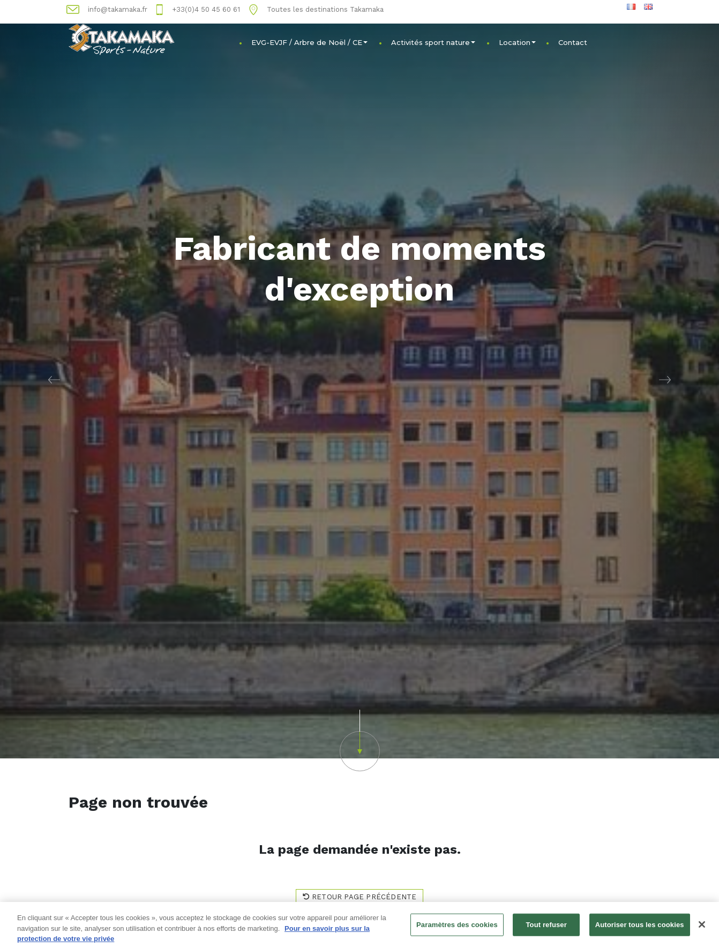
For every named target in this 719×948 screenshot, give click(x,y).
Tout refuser (546, 927)
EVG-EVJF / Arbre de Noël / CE (309, 42)
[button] (54, 379)
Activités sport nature (433, 42)
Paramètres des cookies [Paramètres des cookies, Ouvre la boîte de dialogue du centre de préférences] (457, 927)
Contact (572, 42)
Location (517, 42)
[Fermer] (702, 927)
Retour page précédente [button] (360, 897)
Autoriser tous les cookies (639, 927)
